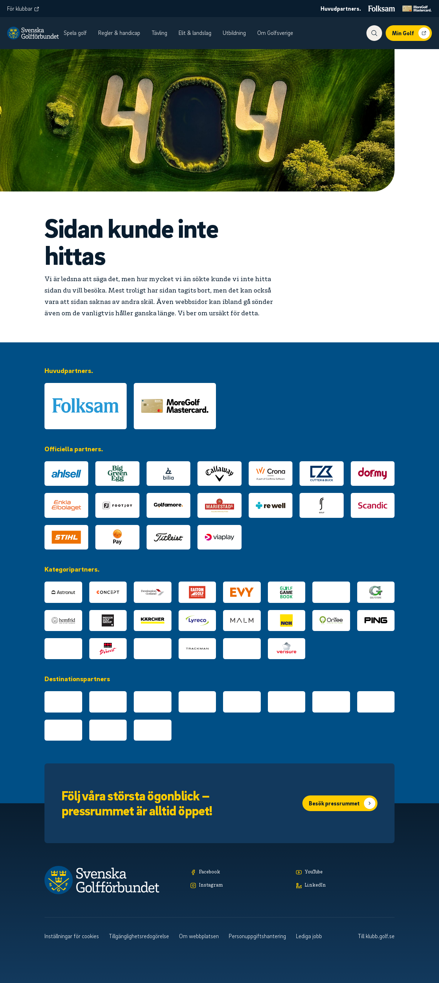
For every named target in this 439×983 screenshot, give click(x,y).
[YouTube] (345, 872)
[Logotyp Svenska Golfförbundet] (33, 33)
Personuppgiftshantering (257, 936)
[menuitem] (79, 33)
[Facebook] (239, 872)
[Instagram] (239, 885)
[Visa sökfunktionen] (374, 33)
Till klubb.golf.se (376, 936)
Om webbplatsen (199, 936)
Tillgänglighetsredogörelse (139, 936)
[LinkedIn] (345, 885)
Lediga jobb (309, 936)
